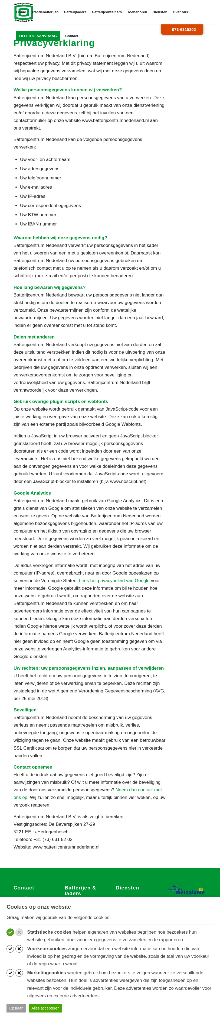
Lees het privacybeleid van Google (114, 580)
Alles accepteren (45, 1008)
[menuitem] (21, 12)
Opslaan (16, 1008)
